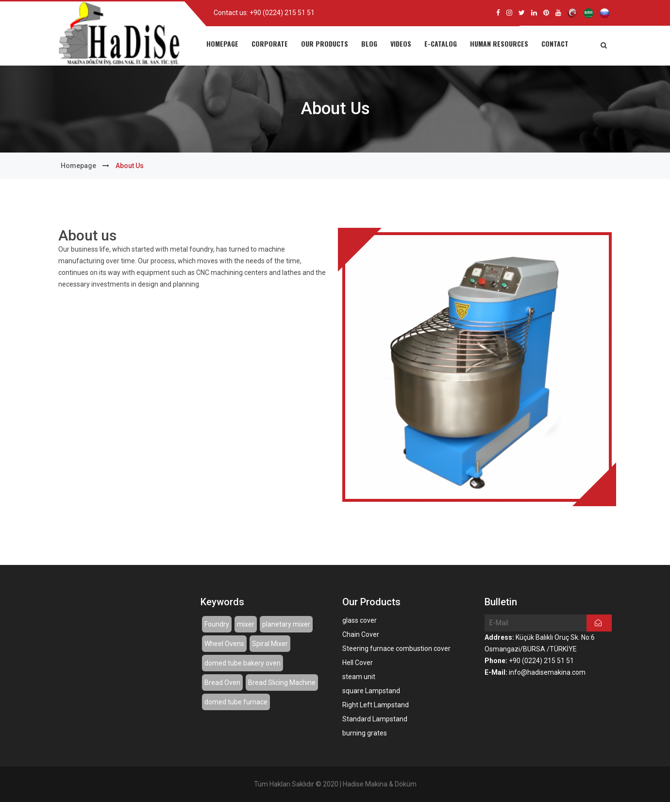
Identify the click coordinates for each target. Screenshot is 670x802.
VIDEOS (400, 43)
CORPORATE (269, 43)
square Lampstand (371, 691)
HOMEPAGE (222, 43)
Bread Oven (222, 682)
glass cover (359, 620)
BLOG (369, 43)
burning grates (364, 733)
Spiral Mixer (270, 644)
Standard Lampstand (374, 719)
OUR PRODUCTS (324, 43)
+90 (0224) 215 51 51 (282, 13)
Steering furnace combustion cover (396, 648)
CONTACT (555, 43)
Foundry (216, 624)
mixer (245, 624)
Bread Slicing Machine (282, 682)
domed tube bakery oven (242, 663)
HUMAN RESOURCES (499, 43)
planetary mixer (286, 624)
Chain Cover (360, 634)
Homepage (78, 166)
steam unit (358, 677)
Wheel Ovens (224, 644)
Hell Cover (357, 662)
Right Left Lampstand (375, 705)
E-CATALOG (440, 43)
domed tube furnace (236, 702)
